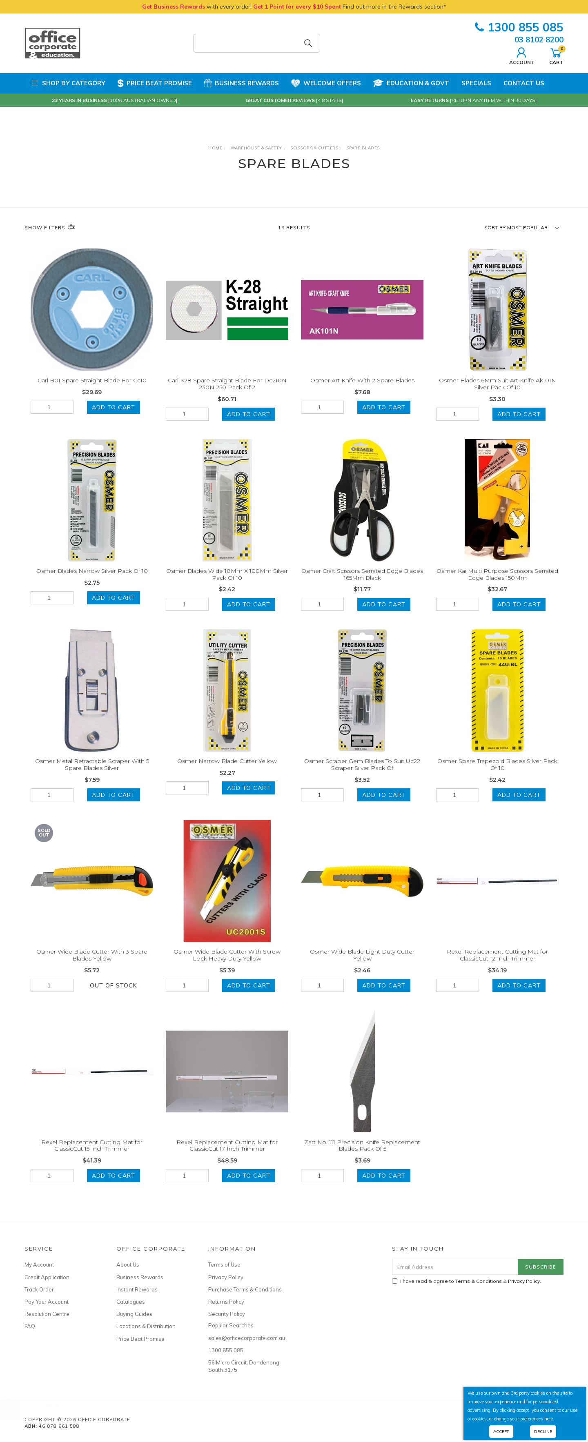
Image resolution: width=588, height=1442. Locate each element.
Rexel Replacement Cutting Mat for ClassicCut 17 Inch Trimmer (227, 1155)
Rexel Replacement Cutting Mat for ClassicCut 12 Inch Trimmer (497, 965)
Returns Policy (226, 1301)
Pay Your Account (46, 1301)
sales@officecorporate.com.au (245, 1338)
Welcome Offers (326, 80)
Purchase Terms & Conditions (245, 1289)
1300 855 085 (519, 27)
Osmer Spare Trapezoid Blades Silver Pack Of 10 (497, 775)
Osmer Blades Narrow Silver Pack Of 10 (92, 580)
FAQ (29, 1326)
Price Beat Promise (155, 83)
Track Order (39, 1289)
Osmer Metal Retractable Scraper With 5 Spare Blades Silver (92, 775)
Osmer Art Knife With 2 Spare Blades (362, 380)
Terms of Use (224, 1264)
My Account (39, 1264)
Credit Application (46, 1277)
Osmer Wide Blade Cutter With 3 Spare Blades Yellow (91, 965)
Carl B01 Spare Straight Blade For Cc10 (92, 380)
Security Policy (226, 1314)
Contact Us (523, 83)
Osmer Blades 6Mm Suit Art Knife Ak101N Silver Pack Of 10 (497, 384)
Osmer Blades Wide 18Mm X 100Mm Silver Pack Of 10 (227, 584)
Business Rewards (241, 83)
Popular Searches (231, 1325)
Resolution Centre (46, 1314)
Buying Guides (134, 1314)
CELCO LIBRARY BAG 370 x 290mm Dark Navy (74, 1407)
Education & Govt (411, 83)
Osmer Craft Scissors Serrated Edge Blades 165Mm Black (362, 584)
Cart (556, 55)
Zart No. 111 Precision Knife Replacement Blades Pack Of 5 (362, 1155)
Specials (476, 83)
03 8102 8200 (539, 39)
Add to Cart (113, 407)
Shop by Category (68, 83)
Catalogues (130, 1301)
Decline (543, 1431)
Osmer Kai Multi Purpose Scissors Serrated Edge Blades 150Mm (497, 584)
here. (549, 1419)
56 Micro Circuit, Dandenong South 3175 (243, 1366)
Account (522, 55)
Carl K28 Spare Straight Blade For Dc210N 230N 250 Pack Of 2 (227, 384)
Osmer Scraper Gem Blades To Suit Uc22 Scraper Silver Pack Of (362, 775)
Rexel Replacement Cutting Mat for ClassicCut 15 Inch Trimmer (92, 1155)
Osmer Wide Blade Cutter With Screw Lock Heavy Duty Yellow (227, 965)
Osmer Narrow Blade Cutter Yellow (227, 771)
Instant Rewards (137, 1289)
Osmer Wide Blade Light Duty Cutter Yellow (362, 965)
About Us (127, 1264)
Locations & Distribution (146, 1326)
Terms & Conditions (478, 1281)
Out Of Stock (113, 995)
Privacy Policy (225, 1277)
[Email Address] (455, 1267)
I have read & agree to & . (466, 1281)
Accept (501, 1431)
